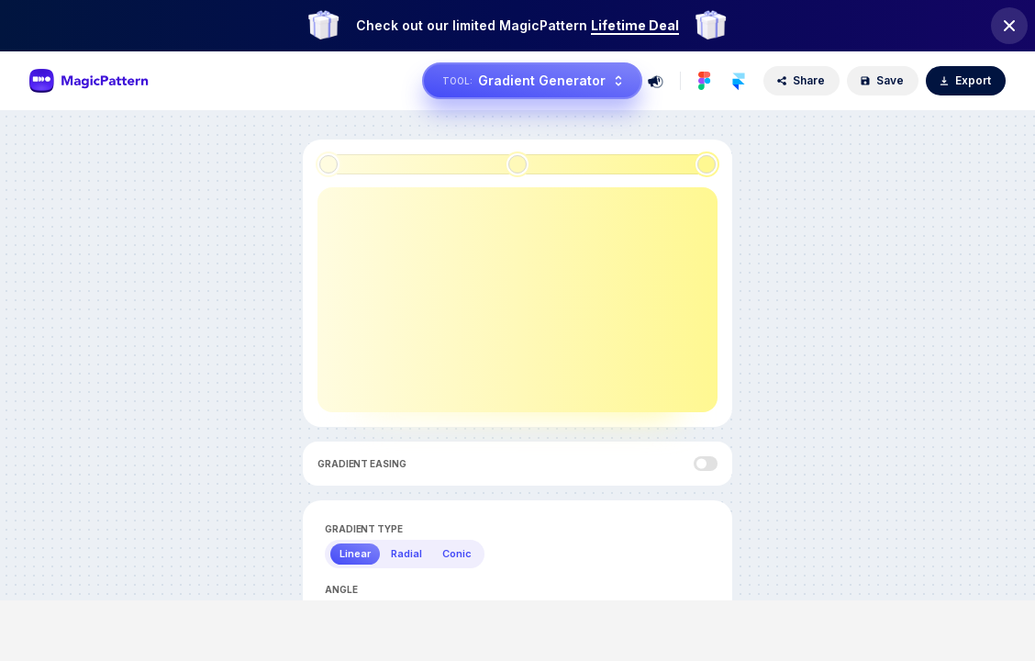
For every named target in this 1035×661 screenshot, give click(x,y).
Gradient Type (364, 528)
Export (965, 80)
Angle (341, 589)
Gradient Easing (361, 463)
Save (882, 80)
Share (800, 80)
